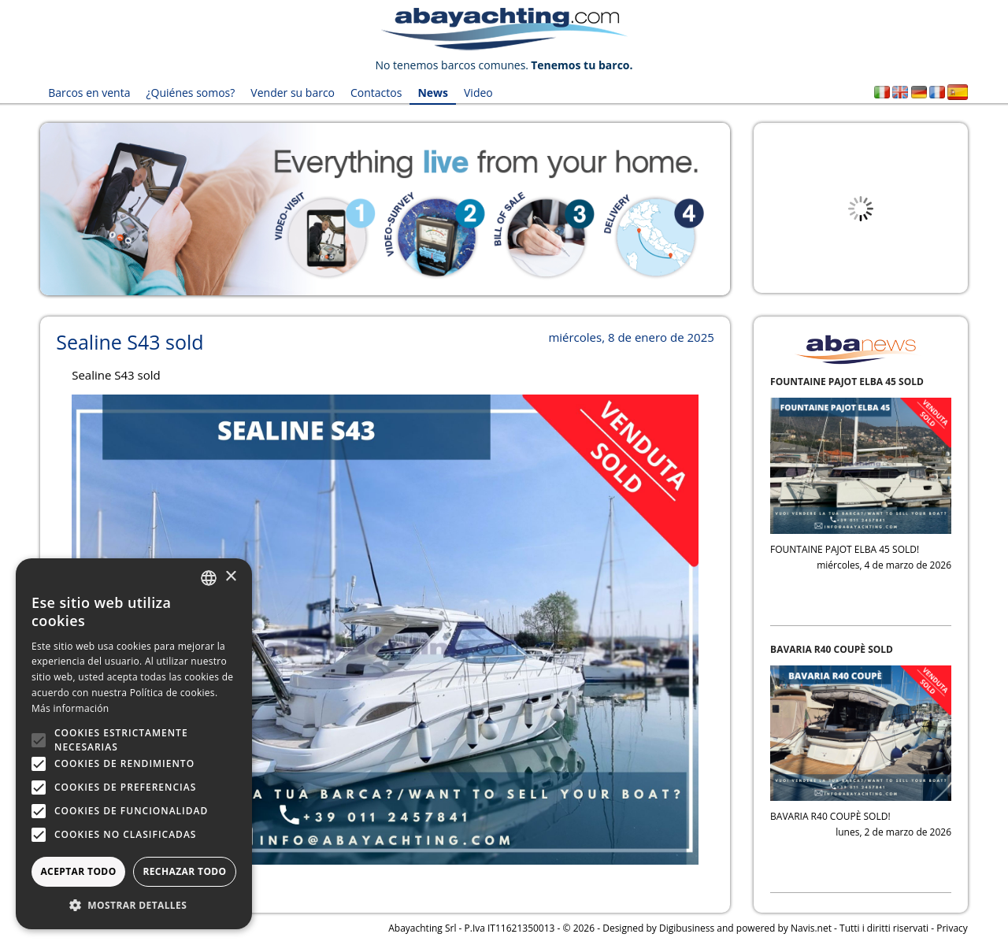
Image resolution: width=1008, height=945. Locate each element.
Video (478, 92)
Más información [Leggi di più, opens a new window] (70, 708)
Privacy (952, 928)
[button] (134, 905)
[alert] (134, 743)
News (432, 92)
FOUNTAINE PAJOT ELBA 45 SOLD (847, 381)
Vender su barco (292, 92)
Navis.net (811, 928)
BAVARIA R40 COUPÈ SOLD (831, 649)
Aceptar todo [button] (78, 871)
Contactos (376, 92)
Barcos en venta (89, 92)
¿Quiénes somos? (190, 92)
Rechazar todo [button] (184, 871)
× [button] (230, 577)
